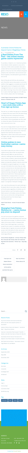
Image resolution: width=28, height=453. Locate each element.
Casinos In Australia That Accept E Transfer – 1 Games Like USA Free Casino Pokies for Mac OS (13, 333)
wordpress (4, 374)
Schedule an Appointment (17, 5)
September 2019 (5, 352)
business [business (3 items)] (4, 400)
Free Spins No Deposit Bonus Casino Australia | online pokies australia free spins (7, 264)
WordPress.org (5, 391)
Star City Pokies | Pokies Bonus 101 (20, 260)
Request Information (7, 9)
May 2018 (3, 354)
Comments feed (5, 388)
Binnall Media (17, 451)
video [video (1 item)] (20, 400)
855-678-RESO (5, 5)
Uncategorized (5, 371)
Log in (2, 383)
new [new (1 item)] (10, 400)
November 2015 (5, 357)
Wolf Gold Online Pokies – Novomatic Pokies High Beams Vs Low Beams (12, 342)
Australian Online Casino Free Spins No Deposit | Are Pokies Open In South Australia (12, 337)
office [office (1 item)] (15, 400)
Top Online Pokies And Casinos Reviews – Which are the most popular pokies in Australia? (11, 322)
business (3, 366)
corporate (3, 369)
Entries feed (4, 386)
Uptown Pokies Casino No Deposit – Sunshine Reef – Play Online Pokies (13, 328)
